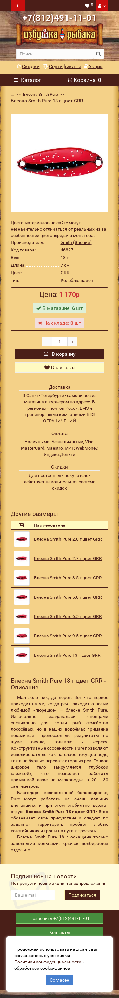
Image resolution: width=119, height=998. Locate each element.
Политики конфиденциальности (47, 961)
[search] (54, 54)
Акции (93, 66)
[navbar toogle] (18, 5)
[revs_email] (33, 898)
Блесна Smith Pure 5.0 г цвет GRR (68, 600)
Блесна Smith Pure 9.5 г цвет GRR (68, 639)
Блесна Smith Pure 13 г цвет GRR (67, 658)
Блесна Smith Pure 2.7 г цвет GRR (68, 561)
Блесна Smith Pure (40, 94)
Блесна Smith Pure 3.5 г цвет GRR (68, 581)
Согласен (59, 979)
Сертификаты (62, 66)
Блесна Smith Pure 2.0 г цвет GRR (68, 542)
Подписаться (82, 898)
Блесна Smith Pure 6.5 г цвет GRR (68, 619)
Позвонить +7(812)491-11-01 (59, 923)
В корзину (59, 356)
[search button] (98, 54)
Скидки (28, 66)
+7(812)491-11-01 (59, 18)
